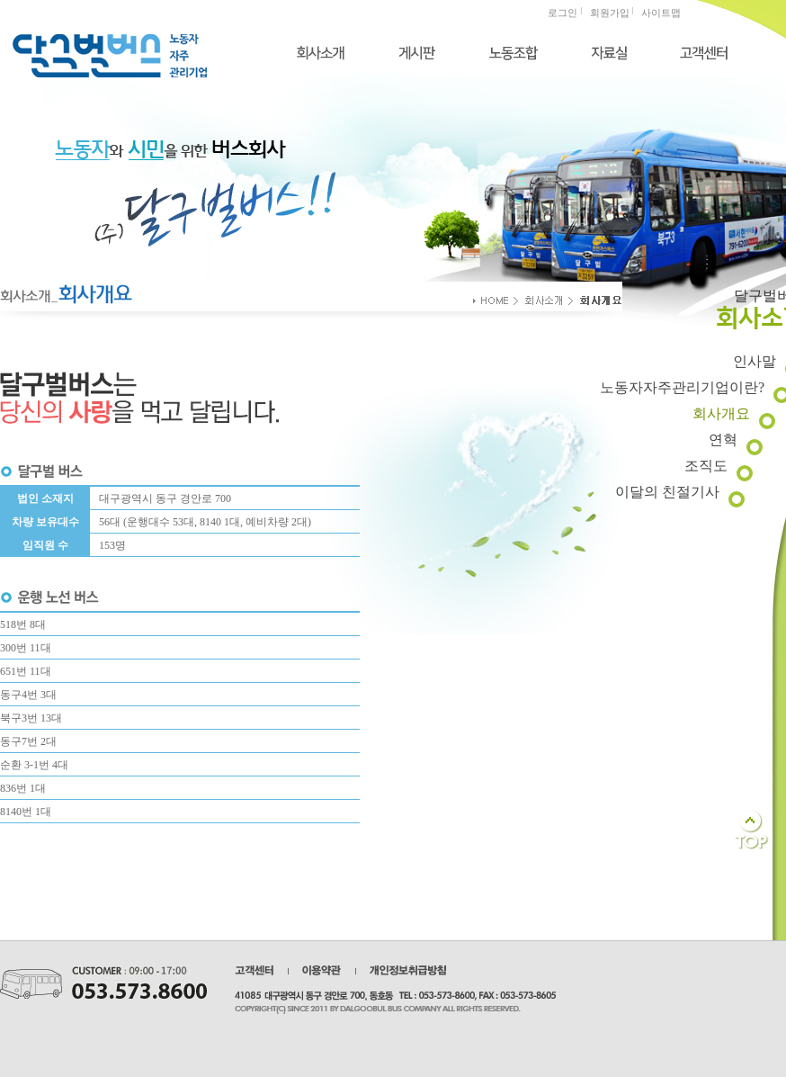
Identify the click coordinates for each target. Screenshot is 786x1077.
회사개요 (721, 413)
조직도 (706, 465)
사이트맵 (661, 12)
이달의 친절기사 (667, 491)
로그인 (562, 12)
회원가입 (610, 12)
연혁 (723, 439)
